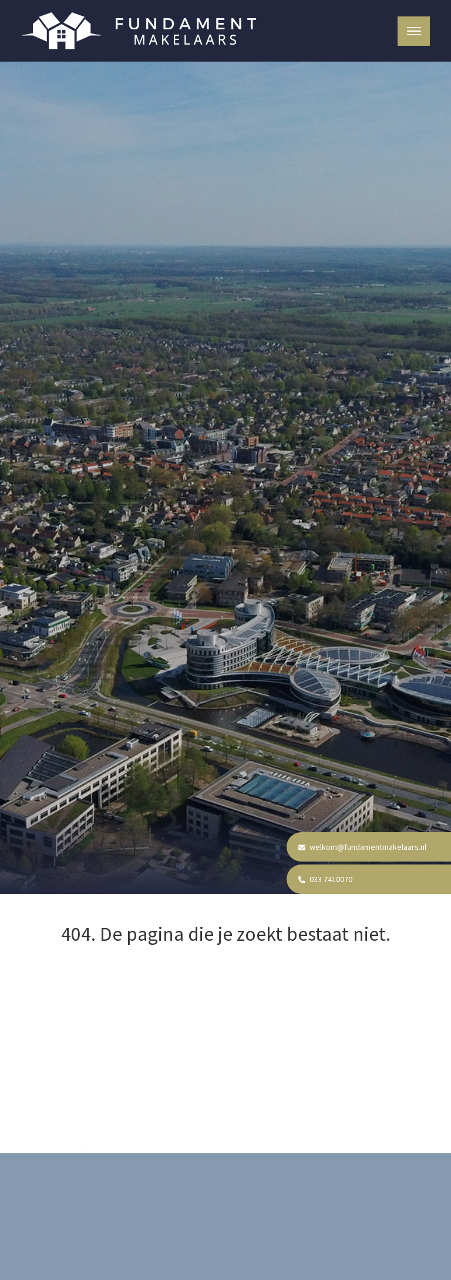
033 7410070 (325, 879)
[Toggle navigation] (414, 31)
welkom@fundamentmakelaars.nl (362, 847)
